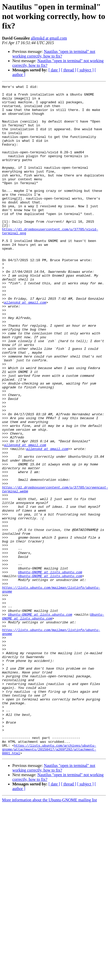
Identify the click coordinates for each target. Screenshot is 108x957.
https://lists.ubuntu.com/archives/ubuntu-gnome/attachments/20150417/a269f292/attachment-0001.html (49, 882)
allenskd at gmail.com (49, 38)
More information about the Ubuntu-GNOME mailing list (49, 934)
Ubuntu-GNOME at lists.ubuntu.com (50, 670)
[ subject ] (85, 70)
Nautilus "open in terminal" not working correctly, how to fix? (53, 53)
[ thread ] (68, 70)
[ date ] (54, 70)
